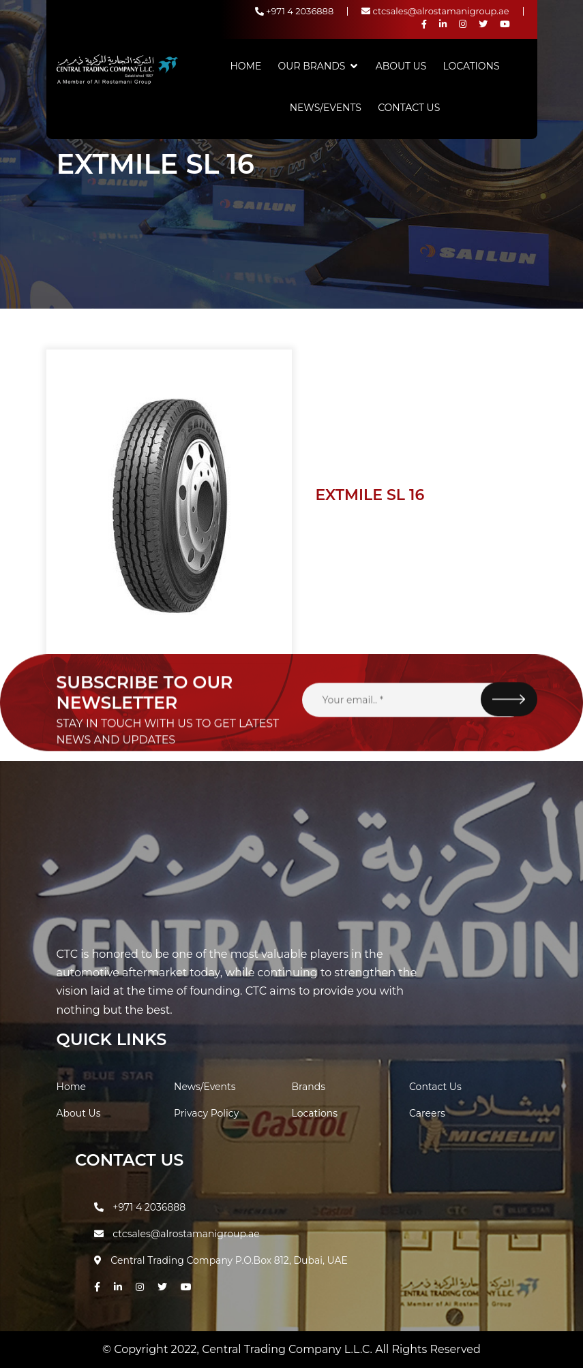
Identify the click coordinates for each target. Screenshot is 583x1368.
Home (245, 66)
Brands (309, 1087)
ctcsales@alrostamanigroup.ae (435, 10)
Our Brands (312, 66)
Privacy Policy (206, 1113)
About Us (401, 66)
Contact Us (409, 108)
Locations (471, 66)
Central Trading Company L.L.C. (288, 1349)
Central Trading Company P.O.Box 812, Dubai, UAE (221, 1260)
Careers (427, 1113)
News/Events (325, 108)
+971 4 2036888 (294, 10)
